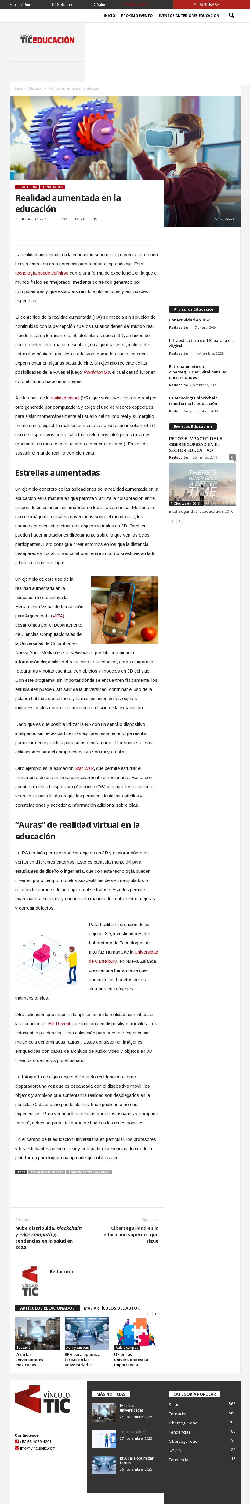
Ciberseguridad (183, 1423)
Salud (174, 1404)
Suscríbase (206, 4)
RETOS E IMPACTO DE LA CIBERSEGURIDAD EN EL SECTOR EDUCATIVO (196, 444)
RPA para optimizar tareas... (137, 1460)
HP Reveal (59, 1023)
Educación (35, 88)
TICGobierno (62, 4)
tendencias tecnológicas (89, 1172)
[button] (231, 15)
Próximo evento (137, 15)
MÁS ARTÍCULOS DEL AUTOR (112, 1308)
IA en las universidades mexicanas (29, 1359)
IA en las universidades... (133, 1408)
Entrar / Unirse (22, 4)
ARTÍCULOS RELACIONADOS (47, 1308)
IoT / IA (175, 1450)
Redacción (31, 219)
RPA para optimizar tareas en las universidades (83, 1359)
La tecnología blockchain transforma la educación (193, 400)
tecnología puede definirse (41, 273)
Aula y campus (77, 1347)
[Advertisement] (202, 263)
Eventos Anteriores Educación (189, 15)
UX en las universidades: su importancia (131, 1359)
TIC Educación (135, 4)
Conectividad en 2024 (189, 320)
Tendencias (52, 187)
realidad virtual (65, 397)
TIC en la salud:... (134, 1432)
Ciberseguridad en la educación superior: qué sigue (130, 1234)
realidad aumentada (47, 1172)
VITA (58, 615)
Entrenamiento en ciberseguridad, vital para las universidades (198, 372)
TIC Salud (99, 4)
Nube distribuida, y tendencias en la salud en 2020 (48, 1237)
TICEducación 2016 (185, 503)
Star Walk (84, 768)
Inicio (109, 15)
